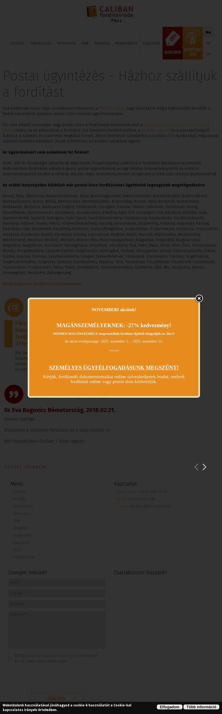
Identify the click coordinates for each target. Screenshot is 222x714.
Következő (204, 467)
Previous (197, 467)
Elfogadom (169, 707)
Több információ (201, 707)
